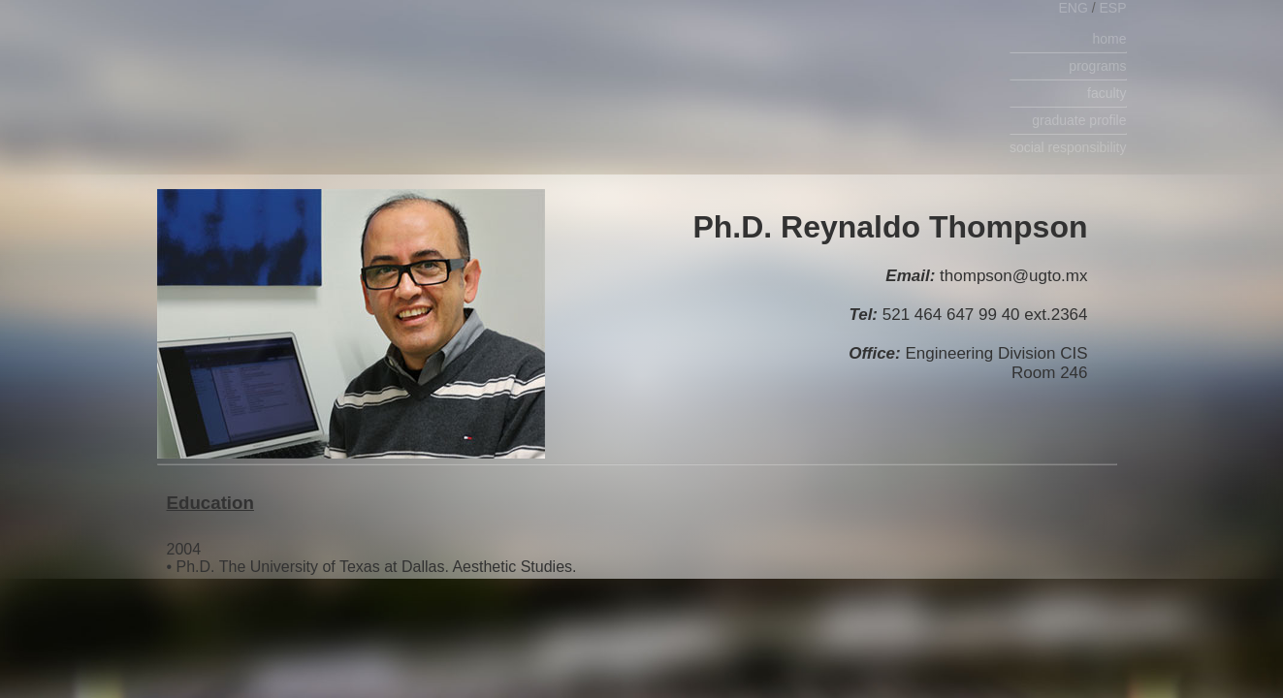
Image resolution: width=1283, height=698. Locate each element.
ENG (1074, 8)
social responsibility (1068, 147)
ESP (1112, 8)
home (1109, 39)
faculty (1106, 93)
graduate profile (1079, 120)
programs (1097, 66)
